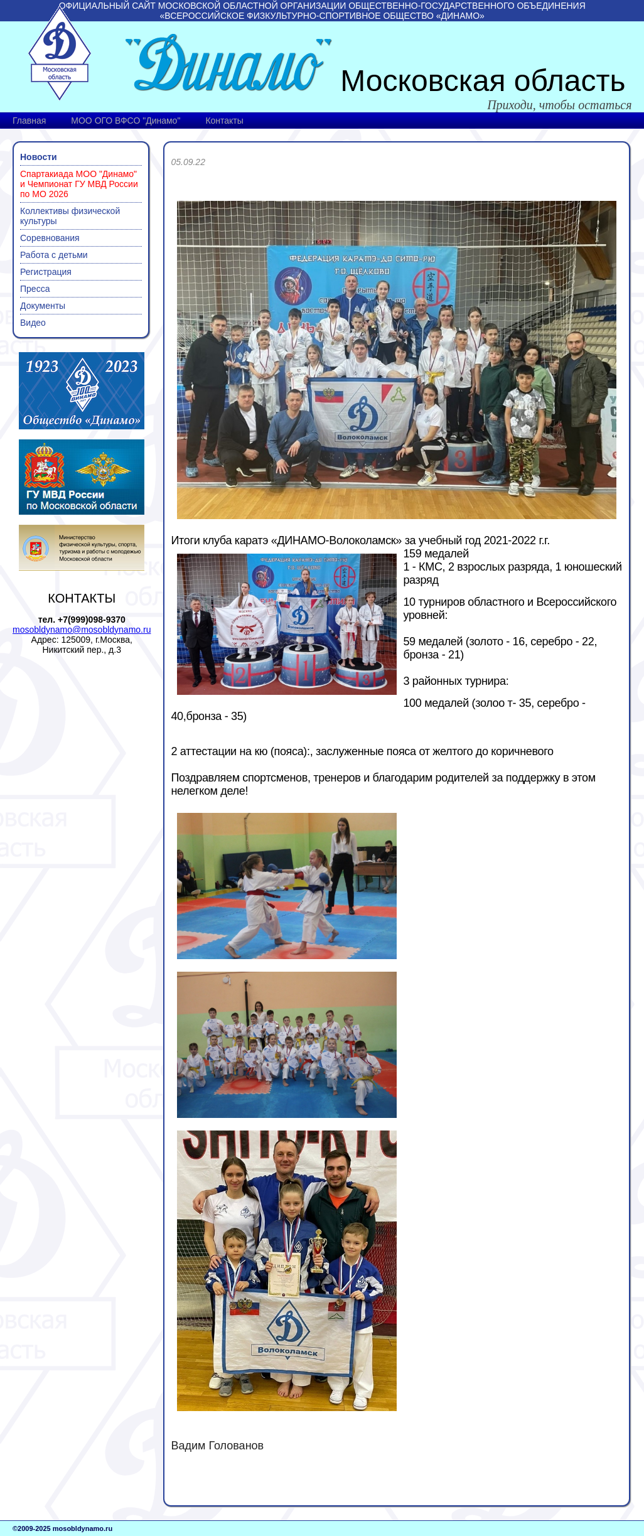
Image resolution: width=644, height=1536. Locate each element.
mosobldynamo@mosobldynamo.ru (82, 630)
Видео (33, 323)
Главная (29, 120)
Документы (42, 306)
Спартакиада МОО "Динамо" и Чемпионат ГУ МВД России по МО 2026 (79, 184)
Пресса (35, 289)
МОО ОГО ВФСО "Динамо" (125, 120)
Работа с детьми (54, 255)
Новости (38, 157)
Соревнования (50, 238)
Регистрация (46, 272)
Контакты (224, 120)
